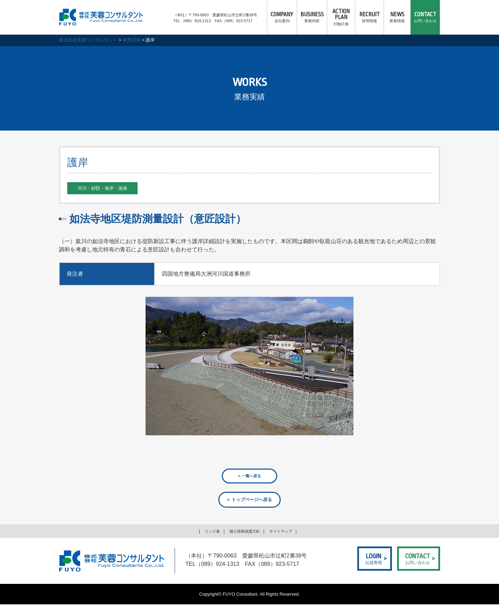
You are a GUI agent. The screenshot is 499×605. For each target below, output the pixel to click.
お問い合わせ (425, 17)
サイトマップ (284, 531)
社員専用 (373, 559)
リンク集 (208, 531)
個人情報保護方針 (244, 531)
